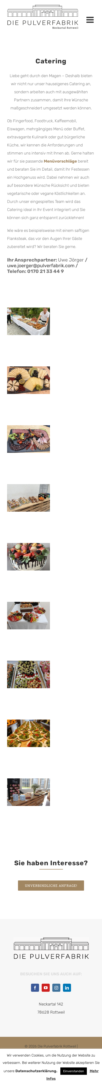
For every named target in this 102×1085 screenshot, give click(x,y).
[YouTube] (46, 988)
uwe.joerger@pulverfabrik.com (41, 265)
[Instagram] (56, 988)
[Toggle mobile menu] (90, 19)
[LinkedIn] (67, 988)
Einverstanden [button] (73, 1071)
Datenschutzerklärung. (36, 1071)
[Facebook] (35, 988)
